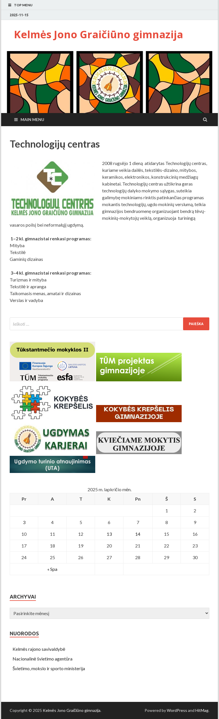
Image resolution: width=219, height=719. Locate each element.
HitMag (201, 710)
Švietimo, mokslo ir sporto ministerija (49, 668)
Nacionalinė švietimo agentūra (42, 658)
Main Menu (32, 119)
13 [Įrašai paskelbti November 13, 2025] (109, 534)
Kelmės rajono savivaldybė (39, 649)
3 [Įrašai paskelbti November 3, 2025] (24, 522)
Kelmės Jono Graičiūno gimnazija (98, 34)
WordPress (177, 710)
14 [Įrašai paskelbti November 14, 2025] (137, 534)
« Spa (52, 569)
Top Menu (23, 5)
